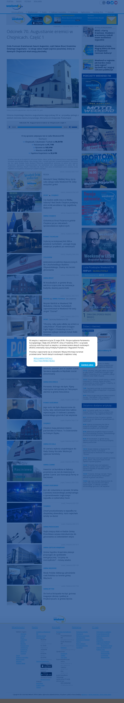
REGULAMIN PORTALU (43, 358)
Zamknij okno (87, 365)
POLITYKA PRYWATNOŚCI (44, 361)
